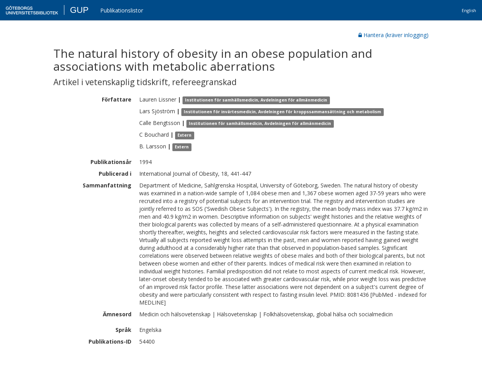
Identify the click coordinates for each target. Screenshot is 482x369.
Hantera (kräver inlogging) (393, 35)
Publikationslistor (121, 10)
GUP (79, 10)
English (469, 10)
